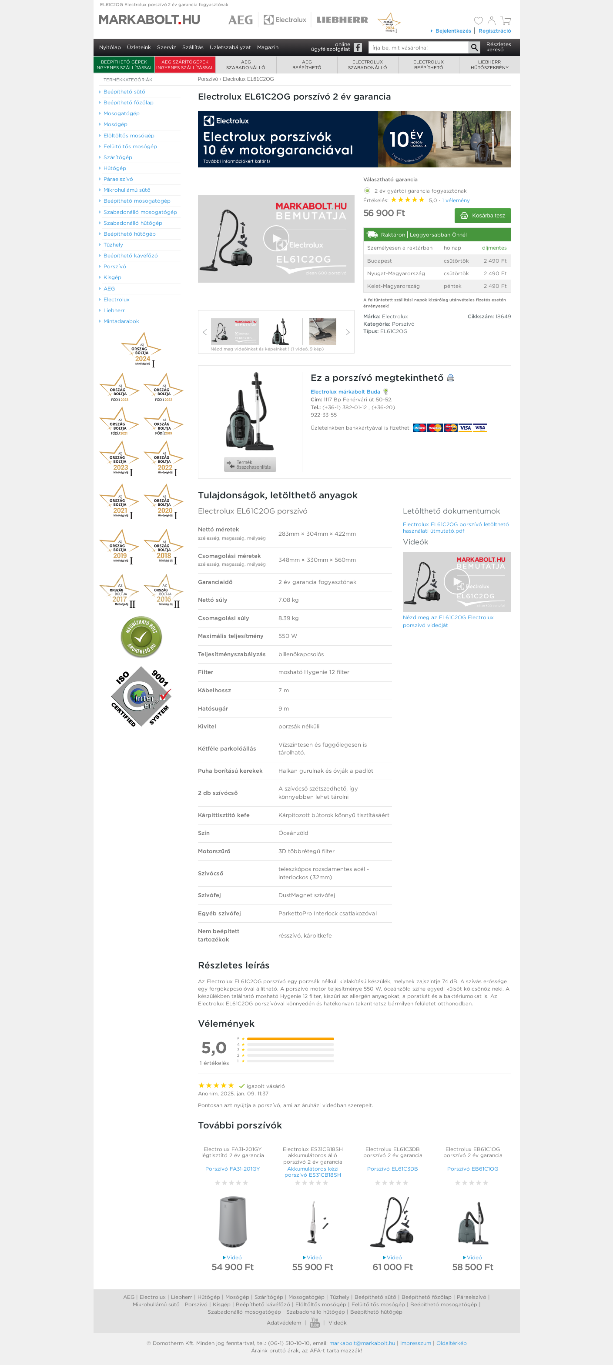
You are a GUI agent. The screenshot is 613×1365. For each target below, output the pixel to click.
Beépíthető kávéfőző (263, 1304)
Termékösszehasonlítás (249, 465)
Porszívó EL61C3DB (392, 1168)
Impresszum (415, 1343)
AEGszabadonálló (245, 64)
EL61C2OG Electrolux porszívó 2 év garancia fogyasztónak (164, 4)
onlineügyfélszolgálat (330, 46)
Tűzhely (339, 1297)
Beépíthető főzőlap (427, 1297)
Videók (337, 1322)
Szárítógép (269, 1297)
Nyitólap (110, 47)
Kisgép (222, 1304)
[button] (276, 238)
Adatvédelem (284, 1322)
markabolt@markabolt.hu (362, 1343)
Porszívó (403, 323)
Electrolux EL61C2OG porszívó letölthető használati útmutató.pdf (456, 527)
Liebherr (181, 1297)
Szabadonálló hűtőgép (315, 1311)
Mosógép (237, 1297)
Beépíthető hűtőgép (376, 1311)
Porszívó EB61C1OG (472, 1168)
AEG (128, 1297)
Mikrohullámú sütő (156, 1304)
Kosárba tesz (483, 215)
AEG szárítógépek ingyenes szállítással (185, 64)
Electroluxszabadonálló (367, 64)
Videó (232, 1257)
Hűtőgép (209, 1297)
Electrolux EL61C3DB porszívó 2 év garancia (392, 1152)
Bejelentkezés (450, 30)
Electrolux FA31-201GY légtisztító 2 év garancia (232, 1152)
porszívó (352, 377)
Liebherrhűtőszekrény (490, 64)
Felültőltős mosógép (378, 1304)
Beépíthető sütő (375, 1297)
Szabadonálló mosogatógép (244, 1311)
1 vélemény (456, 200)
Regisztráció (495, 30)
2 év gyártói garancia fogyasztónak (415, 189)
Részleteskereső (498, 47)
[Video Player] (276, 239)
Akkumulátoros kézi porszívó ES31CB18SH (313, 1171)
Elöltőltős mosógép (320, 1304)
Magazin (267, 47)
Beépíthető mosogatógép (443, 1304)
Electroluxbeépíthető (428, 64)
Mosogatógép (306, 1297)
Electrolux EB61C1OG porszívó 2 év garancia (472, 1152)
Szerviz (166, 47)
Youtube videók (315, 1323)
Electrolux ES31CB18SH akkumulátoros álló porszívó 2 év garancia (313, 1155)
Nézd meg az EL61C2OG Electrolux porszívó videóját (448, 621)
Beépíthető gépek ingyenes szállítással (124, 64)
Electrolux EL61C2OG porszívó (253, 511)
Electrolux (153, 1297)
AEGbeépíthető (307, 64)
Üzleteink (139, 47)
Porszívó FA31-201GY (232, 1168)
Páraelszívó (471, 1297)
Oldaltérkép (451, 1343)
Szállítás (193, 47)
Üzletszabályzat (230, 47)
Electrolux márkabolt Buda (345, 391)
